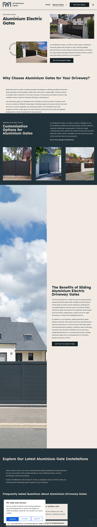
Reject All (25, 519)
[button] (37, 523)
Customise (12, 519)
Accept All (37, 519)
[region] (24, 512)
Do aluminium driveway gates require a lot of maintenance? (37, 523)
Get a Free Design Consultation (62, 140)
